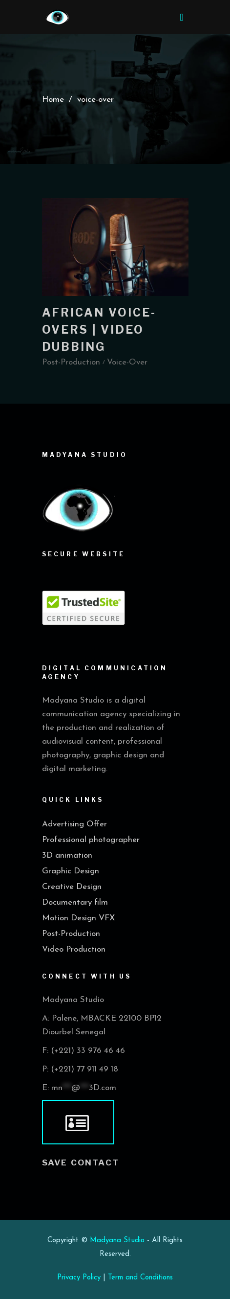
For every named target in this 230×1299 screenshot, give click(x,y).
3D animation (67, 855)
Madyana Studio (117, 1240)
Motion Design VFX (78, 918)
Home (53, 99)
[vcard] (78, 1122)
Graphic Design (70, 871)
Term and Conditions (140, 1277)
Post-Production (71, 934)
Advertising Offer (74, 824)
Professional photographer (91, 840)
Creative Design (72, 887)
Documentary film (75, 902)
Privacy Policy (79, 1277)
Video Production (73, 949)
